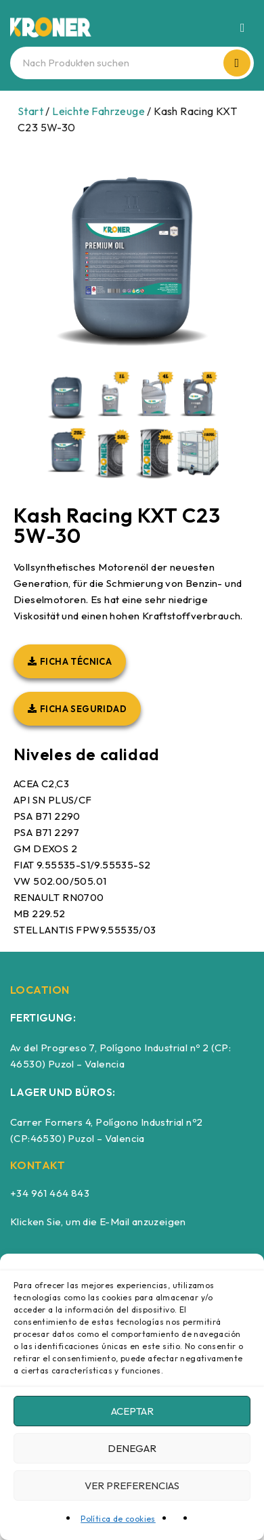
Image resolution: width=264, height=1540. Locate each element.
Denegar (132, 1448)
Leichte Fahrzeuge (98, 111)
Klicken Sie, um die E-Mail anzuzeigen (98, 1221)
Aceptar (132, 1411)
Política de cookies (118, 1519)
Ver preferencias (132, 1485)
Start (30, 111)
